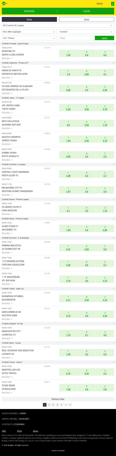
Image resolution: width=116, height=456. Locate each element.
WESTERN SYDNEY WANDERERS (17, 191)
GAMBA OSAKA (9, 153)
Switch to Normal (58, 450)
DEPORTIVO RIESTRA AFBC (15, 74)
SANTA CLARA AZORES (13, 54)
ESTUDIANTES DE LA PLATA (15, 90)
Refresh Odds (58, 399)
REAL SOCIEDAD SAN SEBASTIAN (18, 350)
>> (70, 405)
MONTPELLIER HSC (11, 370)
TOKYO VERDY (9, 109)
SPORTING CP (8, 51)
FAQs (19, 431)
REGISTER (29, 11)
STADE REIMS (8, 385)
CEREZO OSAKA (9, 140)
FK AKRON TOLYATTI (11, 207)
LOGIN (86, 11)
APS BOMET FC (9, 230)
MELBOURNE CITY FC (12, 188)
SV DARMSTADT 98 (11, 249)
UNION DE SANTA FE (11, 70)
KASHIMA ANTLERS (11, 125)
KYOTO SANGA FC (10, 156)
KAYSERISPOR (8, 300)
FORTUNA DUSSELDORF (13, 265)
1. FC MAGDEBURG (11, 277)
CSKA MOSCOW (9, 210)
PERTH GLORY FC (10, 175)
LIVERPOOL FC (9, 335)
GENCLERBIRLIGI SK (11, 312)
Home (29, 19)
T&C (4, 431)
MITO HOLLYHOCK (10, 121)
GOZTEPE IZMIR (9, 315)
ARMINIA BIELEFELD (11, 245)
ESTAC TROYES (9, 373)
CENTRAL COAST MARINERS (15, 172)
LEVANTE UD (8, 354)
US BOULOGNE (9, 389)
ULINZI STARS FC (10, 226)
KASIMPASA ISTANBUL (13, 296)
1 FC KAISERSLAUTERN (13, 261)
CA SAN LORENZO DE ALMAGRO (17, 86)
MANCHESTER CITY (11, 331)
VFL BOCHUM (8, 280)
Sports (86, 19)
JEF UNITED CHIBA (11, 105)
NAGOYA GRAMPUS (11, 137)
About (35, 431)
